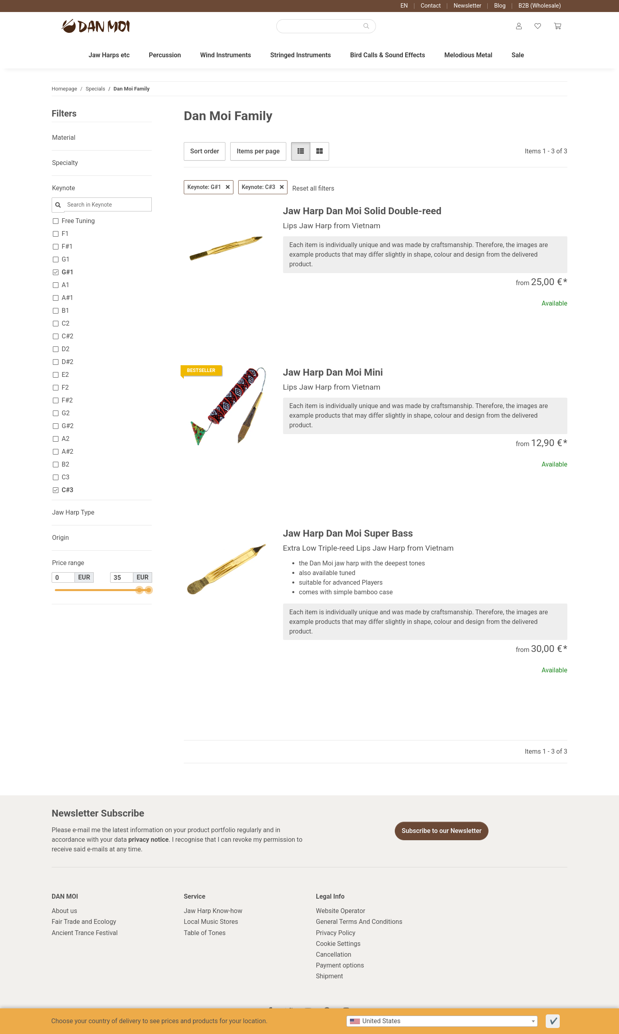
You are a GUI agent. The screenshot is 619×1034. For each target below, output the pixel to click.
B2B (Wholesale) (540, 5)
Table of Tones (205, 933)
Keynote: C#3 (263, 187)
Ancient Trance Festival (85, 933)
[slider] (139, 590)
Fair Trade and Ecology (84, 921)
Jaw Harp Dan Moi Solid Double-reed (362, 211)
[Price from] (63, 577)
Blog (500, 5)
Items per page (258, 151)
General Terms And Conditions (359, 921)
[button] (519, 26)
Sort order (204, 151)
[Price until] (121, 577)
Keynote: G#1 (208, 187)
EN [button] (404, 5)
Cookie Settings (338, 943)
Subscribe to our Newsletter (442, 831)
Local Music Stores (211, 921)
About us (64, 911)
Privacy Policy (336, 933)
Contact (431, 5)
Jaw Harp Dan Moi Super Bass (348, 533)
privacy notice (149, 839)
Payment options (340, 965)
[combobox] (442, 1021)
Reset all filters (313, 188)
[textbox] (442, 1021)
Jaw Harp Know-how (213, 911)
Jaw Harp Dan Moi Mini (333, 372)
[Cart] (557, 26)
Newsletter (467, 5)
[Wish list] (537, 26)
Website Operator (340, 911)
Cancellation (333, 954)
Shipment (329, 976)
